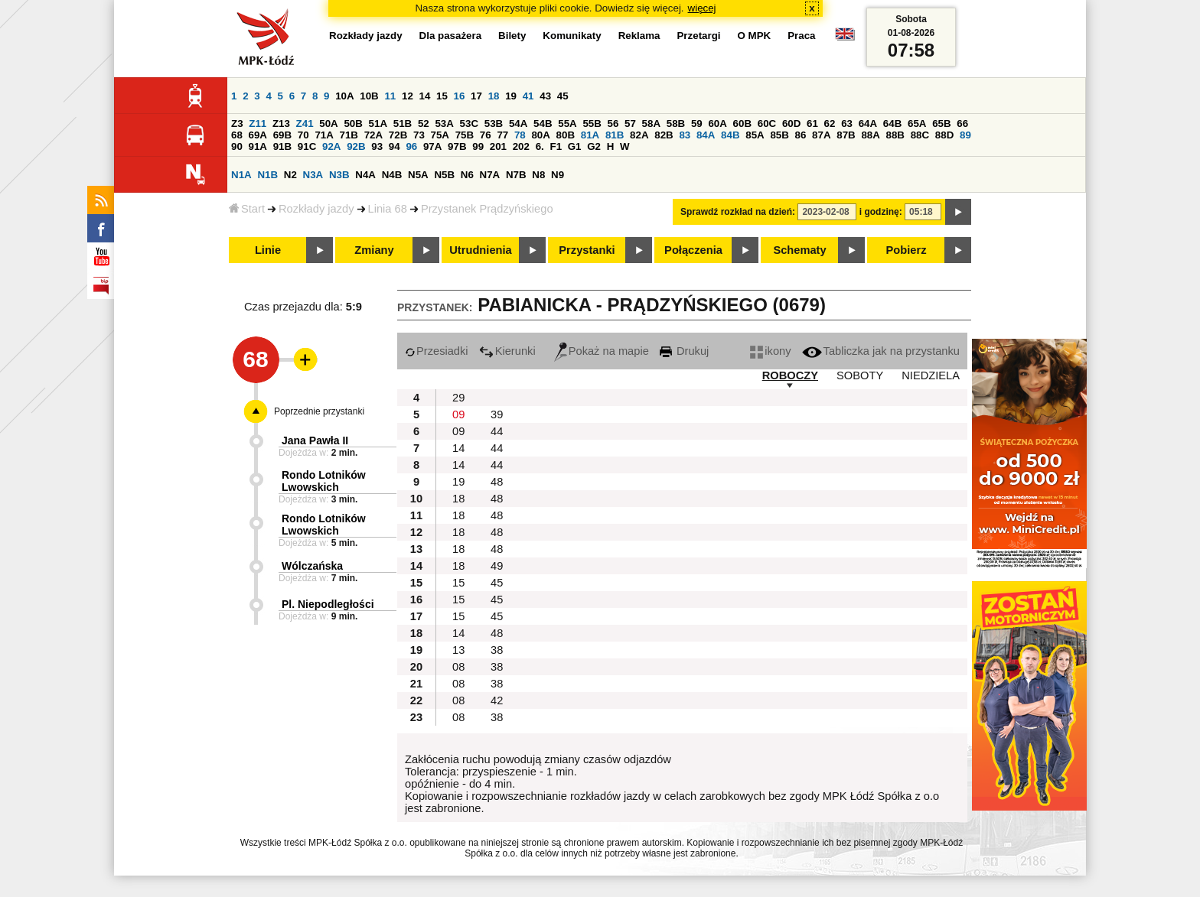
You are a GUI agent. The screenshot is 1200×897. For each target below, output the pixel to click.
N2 (290, 174)
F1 (555, 146)
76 (485, 135)
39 (497, 414)
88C (920, 135)
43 (545, 96)
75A (440, 135)
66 (962, 123)
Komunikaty (572, 35)
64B (892, 123)
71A (324, 135)
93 (377, 146)
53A (444, 123)
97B (457, 146)
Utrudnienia (480, 250)
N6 (467, 174)
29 (458, 398)
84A (705, 135)
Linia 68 (387, 209)
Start (247, 209)
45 (563, 96)
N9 (557, 174)
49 (497, 566)
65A (917, 123)
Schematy (799, 250)
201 (498, 146)
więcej (702, 8)
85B (779, 135)
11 (390, 96)
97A (432, 146)
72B (398, 135)
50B (353, 123)
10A (344, 96)
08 (458, 667)
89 (965, 135)
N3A (313, 174)
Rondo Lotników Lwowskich (324, 481)
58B (676, 123)
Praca (801, 35)
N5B (444, 174)
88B (895, 135)
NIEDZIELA (931, 375)
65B (941, 123)
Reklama (639, 35)
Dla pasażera (450, 35)
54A (518, 123)
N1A (241, 174)
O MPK (754, 35)
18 (494, 96)
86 (801, 135)
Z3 (237, 123)
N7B (516, 174)
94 (394, 146)
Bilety (512, 35)
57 (630, 123)
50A (328, 123)
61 (812, 123)
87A (821, 135)
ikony (770, 351)
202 (521, 146)
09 (458, 414)
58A (651, 123)
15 (442, 96)
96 (411, 146)
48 (497, 482)
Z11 (257, 123)
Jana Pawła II (315, 440)
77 (502, 135)
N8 (538, 174)
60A (717, 123)
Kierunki (507, 351)
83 (684, 135)
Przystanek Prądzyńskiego (487, 209)
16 (459, 96)
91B (282, 146)
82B (663, 135)
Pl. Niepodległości (328, 604)
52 (423, 123)
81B (614, 135)
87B (845, 135)
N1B (267, 174)
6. (540, 146)
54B (542, 123)
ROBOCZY (790, 375)
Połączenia (693, 250)
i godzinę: (880, 211)
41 (528, 96)
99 (478, 146)
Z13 (281, 123)
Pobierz (906, 250)
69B (282, 135)
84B (730, 135)
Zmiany (373, 250)
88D (944, 135)
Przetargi (698, 35)
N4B (392, 174)
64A (868, 123)
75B (464, 135)
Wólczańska (312, 566)
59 (697, 123)
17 (476, 96)
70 (303, 135)
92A (331, 146)
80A (540, 135)
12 (407, 96)
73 (419, 135)
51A (378, 123)
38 (497, 650)
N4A (365, 174)
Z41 (305, 123)
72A (373, 135)
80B (565, 135)
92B (356, 146)
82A (639, 135)
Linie (268, 250)
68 (237, 135)
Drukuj (684, 351)
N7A (490, 174)
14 (425, 96)
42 (497, 700)
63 (847, 123)
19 (511, 96)
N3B (339, 174)
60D (791, 123)
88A (870, 135)
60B (742, 123)
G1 (575, 146)
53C (469, 123)
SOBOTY (859, 375)
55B (591, 123)
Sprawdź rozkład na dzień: (737, 211)
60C (767, 123)
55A (567, 123)
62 (830, 123)
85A (754, 135)
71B (349, 135)
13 (458, 650)
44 (497, 431)
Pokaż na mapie (601, 351)
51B (402, 123)
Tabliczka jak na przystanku (881, 351)
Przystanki (587, 250)
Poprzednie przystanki (319, 411)
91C (307, 146)
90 (237, 146)
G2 (594, 146)
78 (520, 135)
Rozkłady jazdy (316, 209)
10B (369, 96)
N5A (418, 174)
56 (613, 123)
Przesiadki (436, 351)
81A (590, 135)
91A (258, 146)
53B (493, 123)
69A (258, 135)
